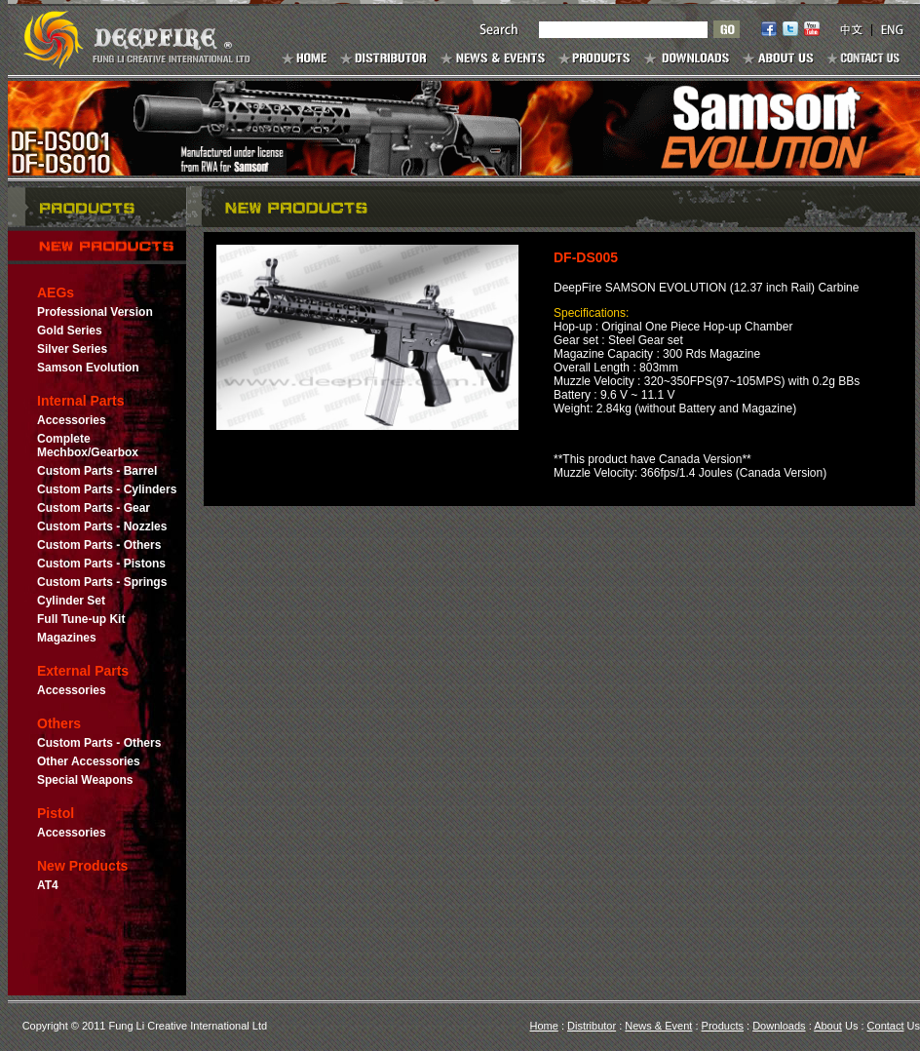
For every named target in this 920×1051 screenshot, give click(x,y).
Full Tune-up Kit (81, 619)
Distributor (591, 1026)
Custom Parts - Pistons (101, 563)
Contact (885, 1026)
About (828, 1026)
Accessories (71, 420)
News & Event (658, 1026)
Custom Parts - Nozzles (102, 526)
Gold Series (69, 330)
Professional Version (95, 312)
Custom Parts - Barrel (97, 471)
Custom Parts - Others (99, 545)
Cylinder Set (71, 600)
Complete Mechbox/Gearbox (87, 445)
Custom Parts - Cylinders (106, 489)
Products (723, 1026)
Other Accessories (88, 761)
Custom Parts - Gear (93, 508)
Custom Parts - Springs (102, 582)
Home (544, 1026)
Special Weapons (85, 780)
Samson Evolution (88, 367)
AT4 (47, 885)
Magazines (66, 637)
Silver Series (72, 349)
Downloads (778, 1026)
